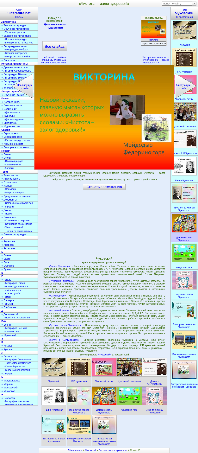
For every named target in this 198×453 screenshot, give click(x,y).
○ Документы (8, 199)
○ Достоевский (9, 314)
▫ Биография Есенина (15, 328)
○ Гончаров (7, 300)
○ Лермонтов (8, 356)
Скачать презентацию (104, 187)
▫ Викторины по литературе (18, 42)
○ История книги (10, 101)
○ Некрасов (8, 398)
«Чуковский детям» (59, 310)
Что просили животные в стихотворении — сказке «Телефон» (155, 60)
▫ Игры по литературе (15, 39)
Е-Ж (3, 321)
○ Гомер (6, 296)
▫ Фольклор (10, 189)
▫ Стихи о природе (13, 161)
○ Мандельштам (10, 380)
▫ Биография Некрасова (16, 401)
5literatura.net (75, 450)
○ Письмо (7, 213)
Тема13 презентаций (184, 13)
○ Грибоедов (8, 307)
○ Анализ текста (10, 178)
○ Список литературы (13, 234)
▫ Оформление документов (18, 203)
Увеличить (153, 39)
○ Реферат (7, 206)
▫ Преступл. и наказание (17, 317)
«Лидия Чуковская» (59, 266)
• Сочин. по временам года (18, 231)
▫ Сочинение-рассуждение (18, 224)
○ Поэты (6, 154)
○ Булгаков (7, 265)
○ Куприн (6, 349)
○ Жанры (6, 185)
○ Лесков (6, 373)
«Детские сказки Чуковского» (65, 325)
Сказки (5, 129)
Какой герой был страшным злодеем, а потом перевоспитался (53, 60)
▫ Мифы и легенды (14, 192)
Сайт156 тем (19, 13)
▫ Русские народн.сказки (17, 140)
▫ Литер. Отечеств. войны (17, 56)
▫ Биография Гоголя (14, 283)
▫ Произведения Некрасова (18, 405)
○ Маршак (7, 384)
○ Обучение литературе (15, 28)
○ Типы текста (9, 175)
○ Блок (5, 262)
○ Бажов (6, 255)
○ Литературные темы (14, 46)
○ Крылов (6, 345)
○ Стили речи (9, 182)
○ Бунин (6, 269)
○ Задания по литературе (16, 35)
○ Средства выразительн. (16, 196)
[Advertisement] (104, 37)
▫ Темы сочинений (13, 227)
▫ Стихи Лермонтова (14, 366)
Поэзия (5, 150)
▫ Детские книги (12, 112)
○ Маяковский (9, 387)
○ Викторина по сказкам (15, 147)
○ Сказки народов (11, 136)
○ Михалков (8, 391)
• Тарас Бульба (12, 293)
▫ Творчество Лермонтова (17, 363)
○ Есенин (6, 324)
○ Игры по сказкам (12, 143)
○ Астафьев (8, 248)
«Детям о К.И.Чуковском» (64, 340)
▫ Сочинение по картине (16, 220)
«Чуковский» (105, 354)
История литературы (14, 63)
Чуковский (90, 450)
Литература (8, 21)
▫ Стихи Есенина (13, 331)
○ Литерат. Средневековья (16, 70)
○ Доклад (6, 210)
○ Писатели (8, 60)
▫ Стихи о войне (12, 164)
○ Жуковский (8, 335)
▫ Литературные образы (16, 49)
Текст (4, 171)
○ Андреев (7, 244)
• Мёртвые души (13, 290)
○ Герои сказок (10, 133)
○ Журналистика (11, 126)
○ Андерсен (8, 241)
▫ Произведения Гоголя (16, 286)
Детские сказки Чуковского (54, 26)
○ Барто (5, 258)
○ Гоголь (6, 279)
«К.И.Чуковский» (58, 295)
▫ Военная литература (15, 53)
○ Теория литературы (13, 25)
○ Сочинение (8, 217)
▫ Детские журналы (14, 119)
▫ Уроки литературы (14, 32)
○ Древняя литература (14, 67)
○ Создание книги (11, 105)
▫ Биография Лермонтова (17, 359)
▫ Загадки (9, 168)
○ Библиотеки (9, 122)
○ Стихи (6, 157)
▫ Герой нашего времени (17, 370)
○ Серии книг (8, 108)
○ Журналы (8, 115)
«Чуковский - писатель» (61, 281)
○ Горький (7, 303)
